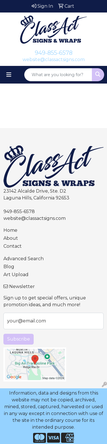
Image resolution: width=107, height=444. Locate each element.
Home (10, 230)
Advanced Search (23, 258)
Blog (8, 266)
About (10, 238)
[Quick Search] (58, 74)
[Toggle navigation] (9, 75)
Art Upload (16, 274)
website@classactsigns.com (54, 59)
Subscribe (18, 339)
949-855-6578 (53, 52)
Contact (12, 246)
